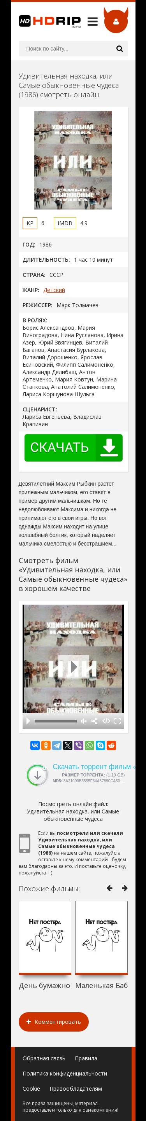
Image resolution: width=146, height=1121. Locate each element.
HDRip (46, 21)
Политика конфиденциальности (65, 1073)
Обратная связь (44, 1058)
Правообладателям (75, 1088)
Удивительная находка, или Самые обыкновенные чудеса (73, 815)
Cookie (31, 1088)
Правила (86, 1058)
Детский (54, 290)
